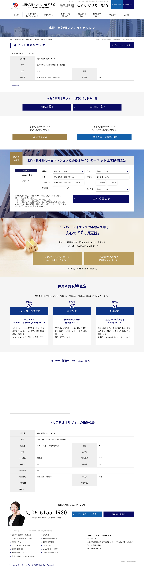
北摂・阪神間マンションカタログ (30, 39)
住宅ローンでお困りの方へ (21, 545)
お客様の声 (47, 545)
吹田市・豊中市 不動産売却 (21, 535)
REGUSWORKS (131, 561)
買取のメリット (17, 542)
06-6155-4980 (94, 6)
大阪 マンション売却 (15, 39)
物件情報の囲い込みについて (22, 538)
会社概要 (46, 535)
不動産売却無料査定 (50, 538)
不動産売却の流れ (18, 549)
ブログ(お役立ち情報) (50, 549)
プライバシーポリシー (50, 553)
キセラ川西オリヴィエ (46, 39)
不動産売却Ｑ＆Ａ (18, 553)
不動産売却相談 (48, 542)
